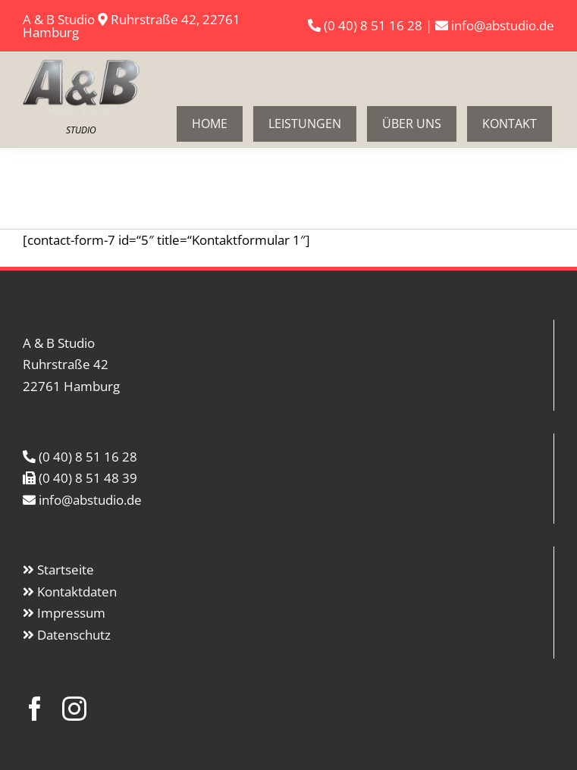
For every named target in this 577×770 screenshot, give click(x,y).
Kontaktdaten (77, 591)
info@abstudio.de (501, 25)
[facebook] (35, 708)
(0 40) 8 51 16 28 (373, 25)
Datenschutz (74, 634)
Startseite (65, 569)
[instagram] (74, 708)
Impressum (71, 612)
